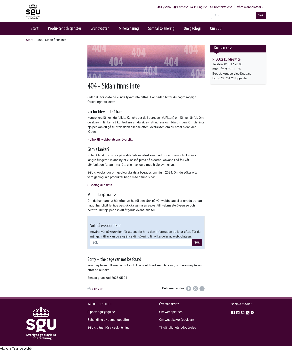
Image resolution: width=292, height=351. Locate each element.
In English (200, 7)
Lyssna (166, 7)
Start (35, 28)
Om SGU (216, 28)
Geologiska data (101, 185)
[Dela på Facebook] (188, 288)
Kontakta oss (223, 7)
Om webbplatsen (170, 312)
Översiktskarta (169, 304)
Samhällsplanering (161, 28)
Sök (261, 15)
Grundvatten (100, 28)
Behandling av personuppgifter (108, 320)
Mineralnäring (129, 28)
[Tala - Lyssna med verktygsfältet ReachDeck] (16, 348)
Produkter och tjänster (64, 28)
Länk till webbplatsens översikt (111, 139)
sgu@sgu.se (106, 312)
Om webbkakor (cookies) (176, 320)
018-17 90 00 (102, 304)
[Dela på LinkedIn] (202, 288)
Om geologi (192, 28)
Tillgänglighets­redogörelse (177, 327)
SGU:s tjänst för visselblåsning (108, 327)
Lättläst (182, 7)
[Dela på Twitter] (195, 288)
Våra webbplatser (249, 7)
